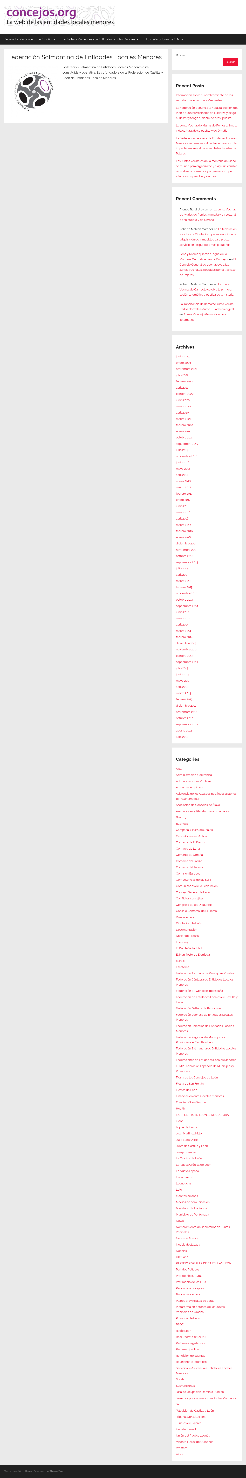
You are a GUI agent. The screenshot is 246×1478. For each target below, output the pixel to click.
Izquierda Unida (186, 1127)
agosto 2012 (184, 730)
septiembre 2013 (187, 662)
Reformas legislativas (190, 1343)
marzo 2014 (183, 631)
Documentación (186, 929)
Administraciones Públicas (193, 781)
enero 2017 (183, 499)
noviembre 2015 (186, 549)
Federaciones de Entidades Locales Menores (206, 1060)
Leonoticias (183, 1183)
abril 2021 (182, 387)
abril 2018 (182, 475)
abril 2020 (182, 412)
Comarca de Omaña (189, 854)
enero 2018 (183, 481)
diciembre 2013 (186, 643)
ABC (179, 768)
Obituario (182, 1257)
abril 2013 (182, 686)
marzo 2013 (183, 693)
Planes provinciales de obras (195, 1300)
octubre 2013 (184, 655)
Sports (180, 1379)
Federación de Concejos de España (29, 39)
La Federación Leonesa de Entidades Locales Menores (101, 39)
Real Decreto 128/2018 (191, 1337)
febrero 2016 (184, 531)
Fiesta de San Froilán (190, 1083)
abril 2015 (182, 574)
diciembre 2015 (186, 543)
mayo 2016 (183, 512)
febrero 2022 (184, 381)
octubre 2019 (184, 437)
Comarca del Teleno (189, 867)
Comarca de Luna (188, 848)
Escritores (182, 967)
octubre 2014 (184, 599)
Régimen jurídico (187, 1349)
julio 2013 (182, 668)
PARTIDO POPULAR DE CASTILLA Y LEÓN (203, 1263)
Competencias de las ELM (193, 879)
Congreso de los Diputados (194, 904)
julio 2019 (182, 450)
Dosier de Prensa (187, 935)
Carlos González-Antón (191, 836)
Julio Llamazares (187, 1139)
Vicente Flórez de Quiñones (194, 1442)
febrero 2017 (184, 493)
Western (181, 1448)
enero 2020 (183, 431)
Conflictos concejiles (190, 898)
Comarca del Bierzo (189, 861)
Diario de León (185, 917)
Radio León (183, 1330)
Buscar (180, 55)
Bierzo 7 (181, 817)
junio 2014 (182, 612)
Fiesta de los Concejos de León (197, 1077)
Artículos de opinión (189, 787)
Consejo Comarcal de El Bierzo (196, 911)
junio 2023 (182, 356)
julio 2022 (182, 375)
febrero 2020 (184, 425)
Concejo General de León (193, 892)
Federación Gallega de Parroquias (198, 1008)
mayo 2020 (183, 406)
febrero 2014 (184, 637)
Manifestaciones (187, 1196)
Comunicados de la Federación (197, 886)
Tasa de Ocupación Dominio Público (200, 1392)
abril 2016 (182, 518)
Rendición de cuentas (190, 1355)
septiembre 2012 (187, 724)
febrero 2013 (184, 699)
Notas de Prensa (187, 1238)
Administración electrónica (194, 775)
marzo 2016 (183, 525)
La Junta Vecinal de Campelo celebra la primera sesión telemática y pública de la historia (207, 289)
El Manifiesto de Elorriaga (193, 954)
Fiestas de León (186, 1090)
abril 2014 (182, 624)
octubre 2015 (184, 556)
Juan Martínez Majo (189, 1133)
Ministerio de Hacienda (191, 1208)
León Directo (184, 1177)
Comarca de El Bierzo (190, 842)
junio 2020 (183, 400)
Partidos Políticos (187, 1269)
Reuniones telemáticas (191, 1361)
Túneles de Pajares (188, 1423)
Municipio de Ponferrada (192, 1214)
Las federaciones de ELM (164, 39)
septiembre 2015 (187, 562)
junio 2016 (182, 506)
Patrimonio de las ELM (191, 1282)
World (180, 1454)
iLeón (179, 1121)
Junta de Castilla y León (192, 1146)
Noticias (181, 1251)
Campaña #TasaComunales (194, 830)
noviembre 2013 (186, 649)
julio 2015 (182, 568)
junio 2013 (182, 674)
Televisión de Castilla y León (195, 1410)
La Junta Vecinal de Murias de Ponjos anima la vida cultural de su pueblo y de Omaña (208, 215)
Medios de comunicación (193, 1202)
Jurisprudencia (186, 1152)
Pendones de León (188, 1294)
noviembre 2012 (186, 712)
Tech (179, 1404)
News (180, 1221)
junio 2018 (182, 462)
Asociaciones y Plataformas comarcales (202, 811)
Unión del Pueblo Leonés (193, 1435)
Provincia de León (188, 1318)
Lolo (179, 1189)
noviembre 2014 (186, 593)
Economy (182, 942)
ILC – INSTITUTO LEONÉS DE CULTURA (202, 1115)
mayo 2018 (183, 468)
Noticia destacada (188, 1244)
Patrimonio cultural (189, 1275)
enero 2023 (183, 362)
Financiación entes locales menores (200, 1096)
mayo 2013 (183, 680)
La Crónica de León (189, 1158)
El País (180, 960)
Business (182, 823)
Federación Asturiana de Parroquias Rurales (205, 973)
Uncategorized (186, 1429)
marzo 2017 (183, 487)
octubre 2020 (185, 393)
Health (180, 1108)
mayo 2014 (183, 618)
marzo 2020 (184, 419)
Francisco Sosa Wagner (191, 1102)
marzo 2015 (183, 580)
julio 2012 (182, 736)
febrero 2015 (184, 587)
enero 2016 (183, 537)
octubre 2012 (184, 718)
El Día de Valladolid (189, 948)
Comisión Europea (188, 873)
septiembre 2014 (187, 606)
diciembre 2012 (186, 705)
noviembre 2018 (186, 456)
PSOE (179, 1324)
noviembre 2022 (186, 369)
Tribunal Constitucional (191, 1416)
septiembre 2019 (187, 443)
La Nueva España (187, 1171)
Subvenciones (185, 1385)
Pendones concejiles (190, 1288)
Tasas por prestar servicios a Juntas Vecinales (206, 1398)
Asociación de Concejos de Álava (198, 805)
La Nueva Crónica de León (193, 1164)
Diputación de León (189, 923)
